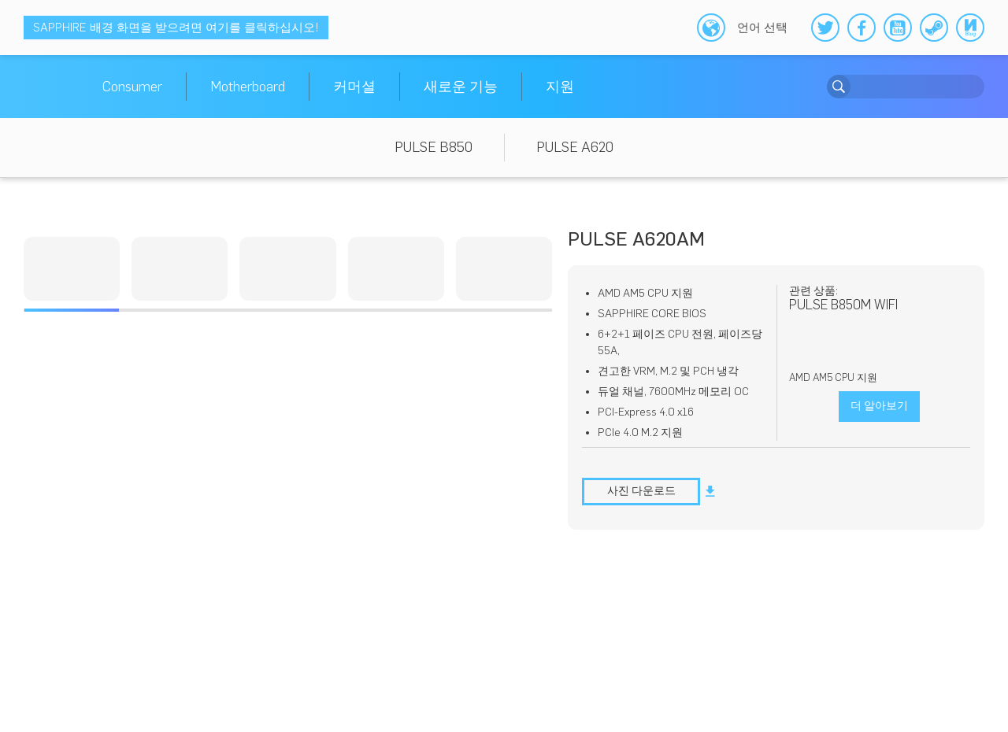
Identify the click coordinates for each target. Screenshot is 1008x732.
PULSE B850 (433, 147)
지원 (560, 86)
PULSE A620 (574, 147)
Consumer (132, 86)
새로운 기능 (461, 86)
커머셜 (354, 86)
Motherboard (247, 86)
